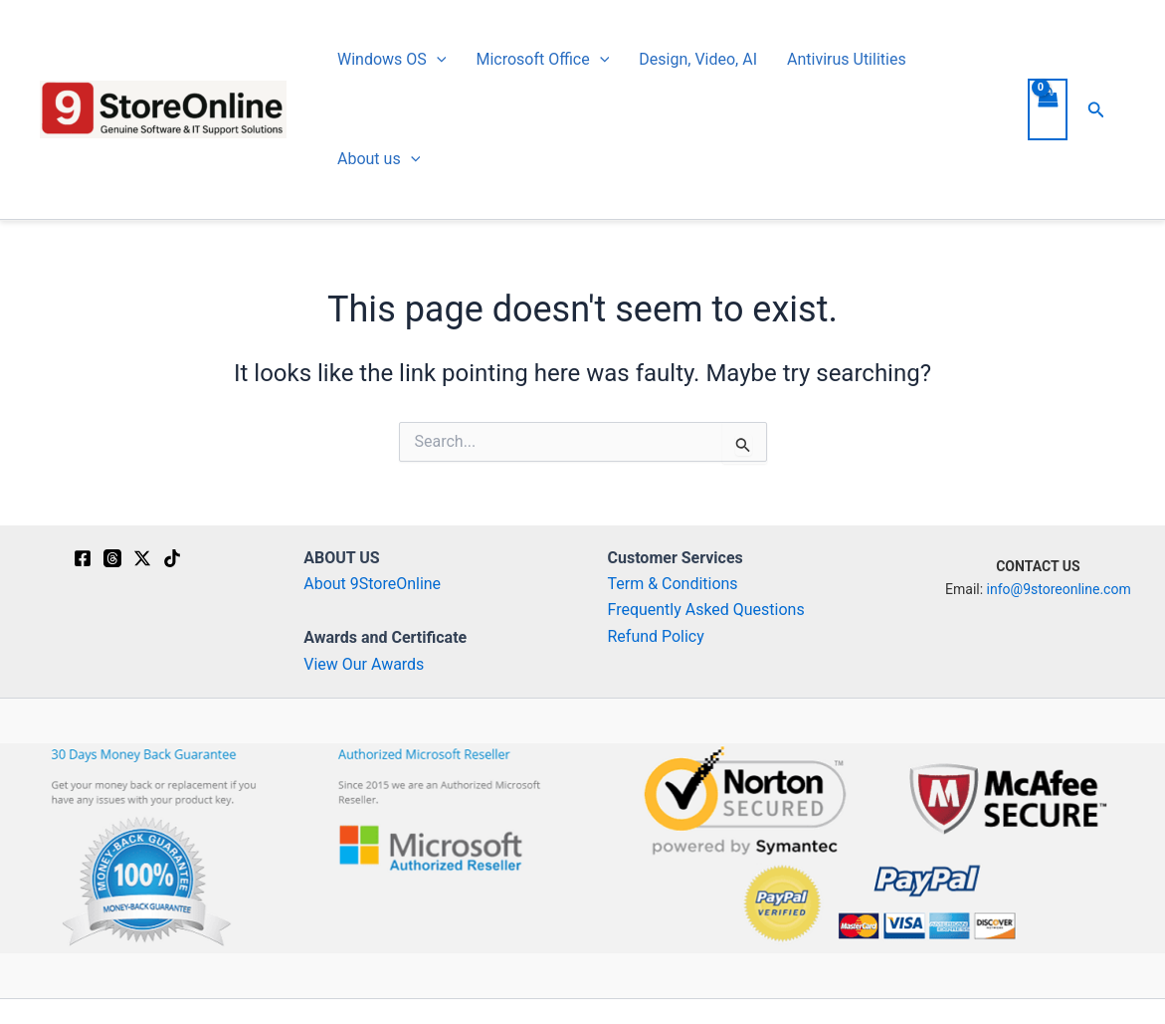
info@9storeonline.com (1059, 589)
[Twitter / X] (142, 558)
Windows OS (391, 60)
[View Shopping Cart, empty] (1048, 109)
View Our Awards (363, 664)
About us (378, 159)
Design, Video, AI (698, 59)
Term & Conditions (673, 583)
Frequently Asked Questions (706, 609)
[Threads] (112, 558)
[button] (437, 60)
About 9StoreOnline (372, 583)
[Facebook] (83, 558)
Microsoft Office (542, 60)
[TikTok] (172, 558)
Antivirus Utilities (846, 59)
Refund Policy (656, 636)
